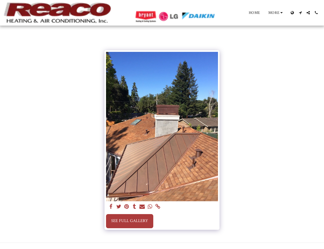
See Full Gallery (129, 221)
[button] (300, 13)
